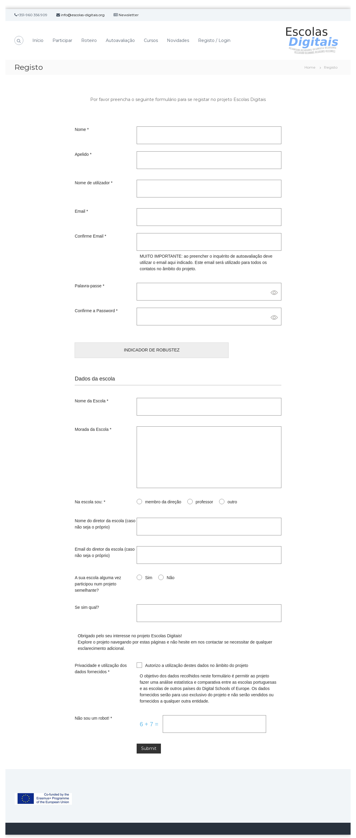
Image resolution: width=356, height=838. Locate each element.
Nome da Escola (91, 394)
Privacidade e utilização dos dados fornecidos (101, 662)
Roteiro (89, 40)
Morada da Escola (93, 423)
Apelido (83, 154)
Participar (62, 40)
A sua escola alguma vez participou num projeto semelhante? (98, 578)
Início (37, 40)
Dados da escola (95, 373)
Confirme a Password (96, 310)
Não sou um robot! (93, 712)
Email (81, 211)
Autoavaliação (120, 40)
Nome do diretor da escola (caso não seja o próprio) (105, 517)
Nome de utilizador (93, 182)
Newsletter (129, 15)
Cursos (151, 40)
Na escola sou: (90, 495)
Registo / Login (214, 40)
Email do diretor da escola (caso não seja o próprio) (105, 546)
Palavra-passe (89, 285)
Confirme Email (90, 236)
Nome (82, 129)
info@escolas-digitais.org (83, 15)
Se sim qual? (87, 601)
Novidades (178, 40)
